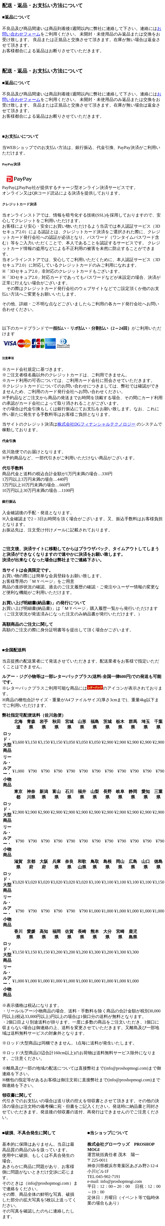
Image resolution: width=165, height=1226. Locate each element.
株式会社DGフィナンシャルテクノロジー (96, 424)
